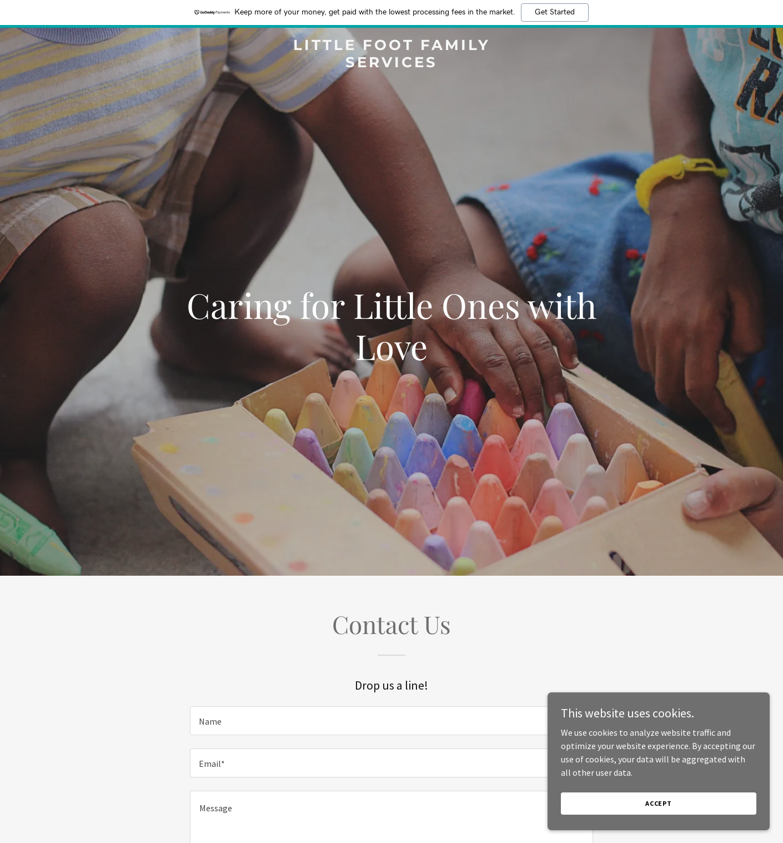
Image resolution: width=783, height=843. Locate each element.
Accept (658, 803)
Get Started (555, 12)
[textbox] (391, 720)
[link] (391, 63)
